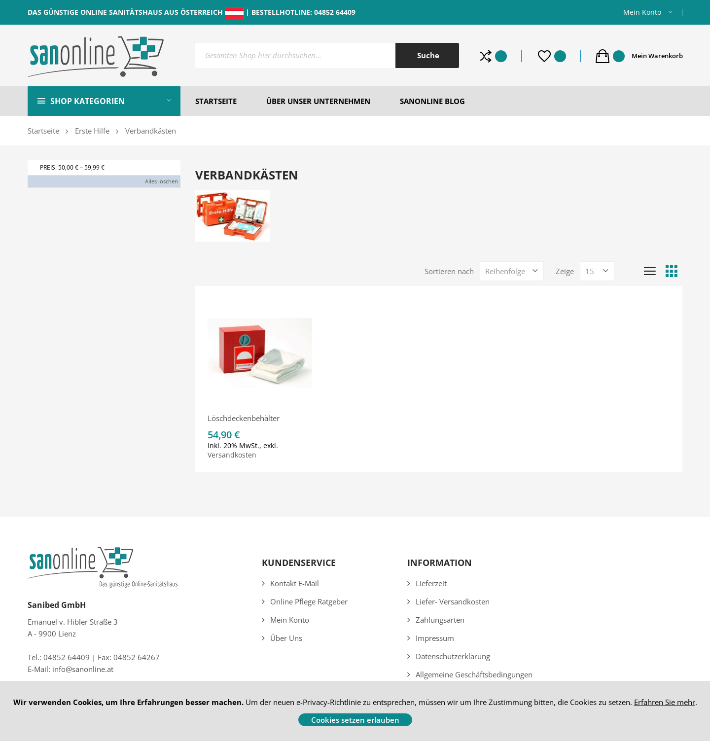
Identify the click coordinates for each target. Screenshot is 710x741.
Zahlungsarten (440, 620)
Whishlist (560, 56)
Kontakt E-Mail (294, 583)
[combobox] (327, 55)
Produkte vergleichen (501, 56)
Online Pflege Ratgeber (309, 601)
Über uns (286, 638)
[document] (355, 711)
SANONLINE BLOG (432, 101)
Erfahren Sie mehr (664, 702)
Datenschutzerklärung (453, 656)
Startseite (43, 131)
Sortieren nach (449, 271)
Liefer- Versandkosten (453, 601)
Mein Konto (642, 12)
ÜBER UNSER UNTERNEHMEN (318, 101)
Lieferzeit (431, 583)
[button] (647, 12)
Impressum (435, 638)
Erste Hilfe (92, 131)
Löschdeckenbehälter (244, 418)
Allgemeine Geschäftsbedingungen (474, 674)
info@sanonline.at (82, 669)
